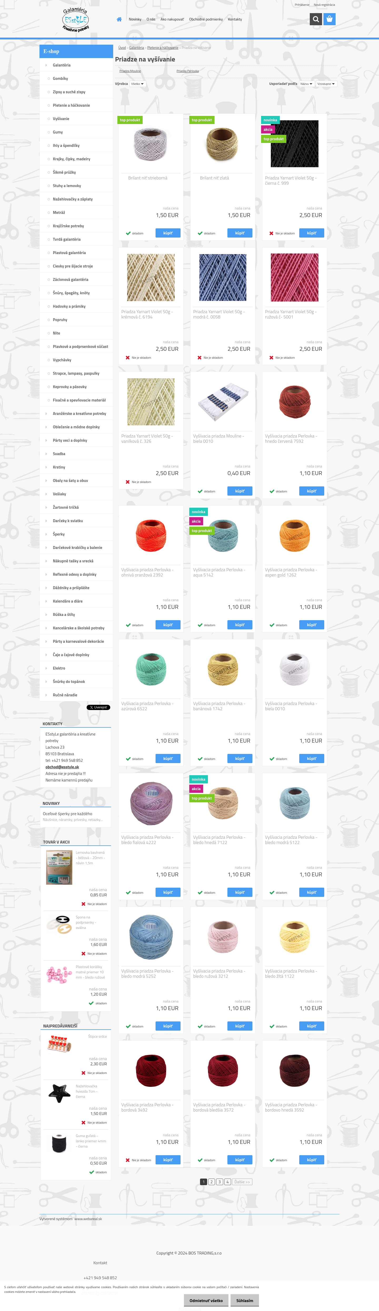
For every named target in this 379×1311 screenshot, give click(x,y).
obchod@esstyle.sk (62, 767)
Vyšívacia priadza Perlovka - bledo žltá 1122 (291, 973)
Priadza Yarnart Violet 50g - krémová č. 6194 (147, 314)
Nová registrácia (324, 4)
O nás (151, 19)
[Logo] (75, 19)
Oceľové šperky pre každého (67, 813)
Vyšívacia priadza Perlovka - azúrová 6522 (147, 706)
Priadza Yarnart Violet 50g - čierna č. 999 (291, 180)
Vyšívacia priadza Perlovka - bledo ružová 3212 (219, 973)
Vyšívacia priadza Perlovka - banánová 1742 (219, 706)
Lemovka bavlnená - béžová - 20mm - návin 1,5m (90, 858)
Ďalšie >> (242, 1182)
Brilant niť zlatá (214, 178)
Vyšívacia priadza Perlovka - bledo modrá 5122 (291, 840)
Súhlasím (244, 1300)
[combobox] (307, 84)
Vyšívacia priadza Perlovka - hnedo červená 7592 (291, 438)
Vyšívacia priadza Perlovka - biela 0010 (291, 706)
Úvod (122, 47)
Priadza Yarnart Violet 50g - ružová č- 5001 (291, 314)
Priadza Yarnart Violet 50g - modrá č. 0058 (219, 314)
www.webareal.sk (88, 1218)
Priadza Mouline (130, 70)
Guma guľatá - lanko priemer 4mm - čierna (91, 1141)
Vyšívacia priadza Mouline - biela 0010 (218, 438)
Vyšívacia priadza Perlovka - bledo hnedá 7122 (219, 840)
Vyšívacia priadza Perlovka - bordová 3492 (147, 1107)
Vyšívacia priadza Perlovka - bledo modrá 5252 (147, 973)
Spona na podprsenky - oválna (86, 922)
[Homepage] (119, 19)
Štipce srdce (97, 1036)
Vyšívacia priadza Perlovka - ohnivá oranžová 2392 (147, 572)
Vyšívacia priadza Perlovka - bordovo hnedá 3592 (291, 1107)
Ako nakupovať (172, 19)
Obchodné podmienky (206, 19)
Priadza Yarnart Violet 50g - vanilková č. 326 (147, 438)
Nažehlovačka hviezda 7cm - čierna (87, 1091)
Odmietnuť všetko (203, 1300)
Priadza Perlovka (188, 70)
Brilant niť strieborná (147, 178)
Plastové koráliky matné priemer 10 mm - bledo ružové (90, 972)
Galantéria (136, 47)
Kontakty (235, 19)
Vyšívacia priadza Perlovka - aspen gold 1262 (291, 572)
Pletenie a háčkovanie (162, 47)
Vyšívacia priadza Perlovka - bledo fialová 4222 (147, 840)
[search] (316, 19)
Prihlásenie (302, 4)
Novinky (135, 19)
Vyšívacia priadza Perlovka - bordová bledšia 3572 (219, 1107)
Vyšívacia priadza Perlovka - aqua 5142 (219, 572)
